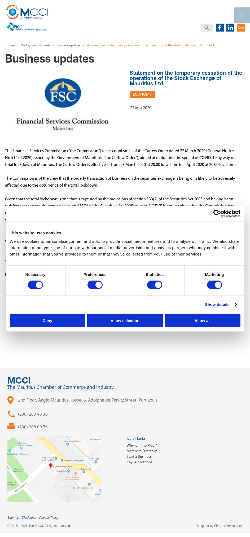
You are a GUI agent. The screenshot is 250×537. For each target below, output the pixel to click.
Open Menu (242, 15)
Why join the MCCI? (142, 445)
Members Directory (142, 451)
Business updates (68, 45)
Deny (47, 320)
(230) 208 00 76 (33, 426)
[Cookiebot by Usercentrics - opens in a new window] (217, 214)
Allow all (203, 320)
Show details (217, 304)
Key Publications (139, 462)
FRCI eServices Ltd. (228, 526)
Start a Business (139, 456)
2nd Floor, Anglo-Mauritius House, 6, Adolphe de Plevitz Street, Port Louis (87, 400)
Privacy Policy (49, 518)
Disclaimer (29, 518)
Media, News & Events (35, 45)
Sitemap (13, 518)
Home (10, 45)
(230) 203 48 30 (33, 414)
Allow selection (125, 320)
